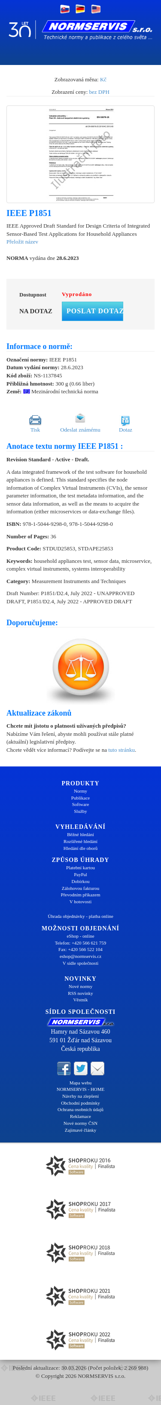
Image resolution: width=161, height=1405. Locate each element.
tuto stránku (121, 750)
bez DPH (99, 92)
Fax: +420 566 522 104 (80, 949)
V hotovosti (80, 901)
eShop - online (80, 936)
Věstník (80, 999)
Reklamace (80, 1116)
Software (80, 804)
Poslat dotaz (95, 311)
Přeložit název (22, 241)
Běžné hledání (80, 834)
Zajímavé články (81, 1130)
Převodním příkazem (80, 894)
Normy (80, 791)
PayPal (80, 874)
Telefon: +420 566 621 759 (80, 942)
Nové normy (80, 986)
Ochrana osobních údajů (80, 1109)
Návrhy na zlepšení (80, 1096)
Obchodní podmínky (80, 1102)
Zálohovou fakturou (81, 888)
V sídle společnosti (81, 963)
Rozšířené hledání (80, 841)
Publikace (80, 797)
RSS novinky (80, 993)
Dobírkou (80, 881)
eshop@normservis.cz (80, 956)
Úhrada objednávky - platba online (80, 916)
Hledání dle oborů (80, 848)
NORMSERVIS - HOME (81, 1089)
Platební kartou (80, 867)
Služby (80, 811)
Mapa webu (81, 1082)
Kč (103, 79)
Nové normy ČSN (80, 1123)
